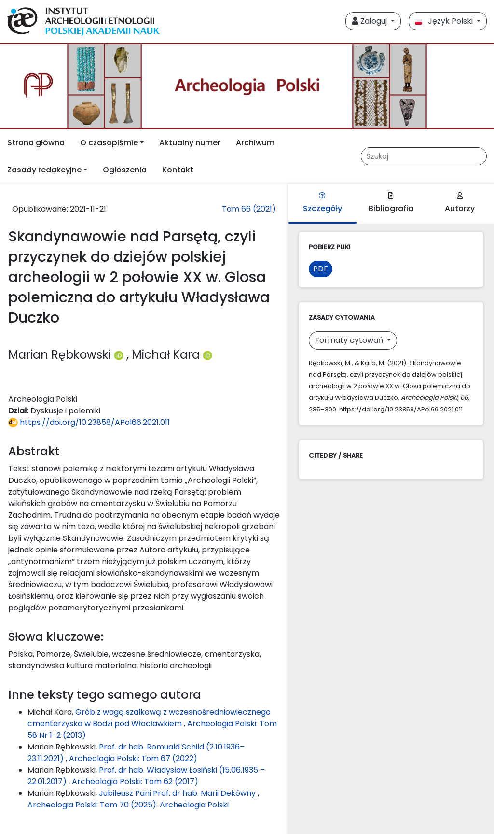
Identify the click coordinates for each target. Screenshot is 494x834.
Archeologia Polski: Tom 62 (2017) (135, 781)
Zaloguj (370, 21)
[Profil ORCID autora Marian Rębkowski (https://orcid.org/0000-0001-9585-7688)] (120, 355)
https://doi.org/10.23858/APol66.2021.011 (89, 422)
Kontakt (177, 169)
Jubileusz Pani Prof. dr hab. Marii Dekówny (178, 793)
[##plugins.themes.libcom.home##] (247, 86)
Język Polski (445, 21)
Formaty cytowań (350, 340)
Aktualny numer (189, 142)
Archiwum (255, 142)
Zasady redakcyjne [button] (44, 169)
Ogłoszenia (125, 169)
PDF (320, 268)
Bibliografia (391, 203)
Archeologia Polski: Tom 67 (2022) (133, 758)
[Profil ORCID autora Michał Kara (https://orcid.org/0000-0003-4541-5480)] (207, 355)
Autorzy (460, 203)
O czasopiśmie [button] (109, 142)
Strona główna (36, 142)
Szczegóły (322, 203)
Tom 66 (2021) (249, 208)
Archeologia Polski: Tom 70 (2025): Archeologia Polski (128, 804)
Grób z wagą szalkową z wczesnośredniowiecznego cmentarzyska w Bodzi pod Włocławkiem (149, 718)
